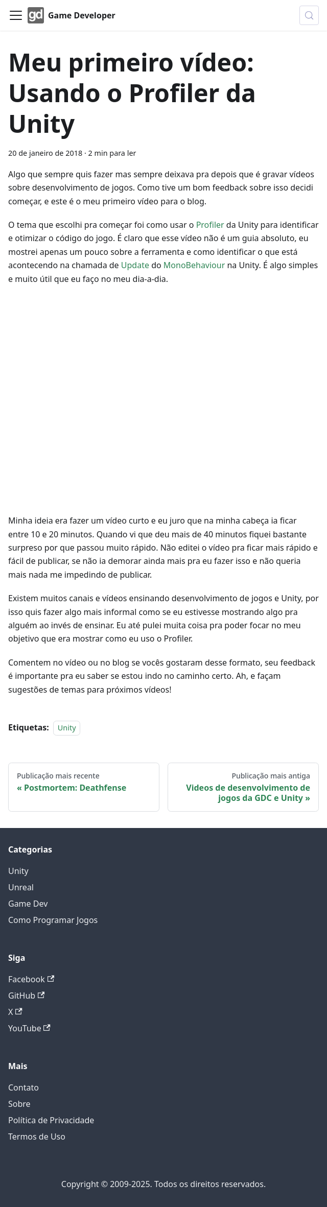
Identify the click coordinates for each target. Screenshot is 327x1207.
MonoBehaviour (194, 265)
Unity (67, 727)
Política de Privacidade (51, 1120)
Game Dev (28, 903)
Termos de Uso (36, 1136)
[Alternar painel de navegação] (16, 15)
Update (135, 265)
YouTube (29, 1028)
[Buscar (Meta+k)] (309, 15)
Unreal (21, 887)
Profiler (210, 224)
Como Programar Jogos (53, 920)
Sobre (19, 1103)
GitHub (26, 995)
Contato (23, 1087)
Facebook (31, 979)
